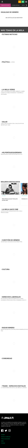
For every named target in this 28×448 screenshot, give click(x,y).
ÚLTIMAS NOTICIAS (16, 5)
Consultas (3, 443)
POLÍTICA (24, 5)
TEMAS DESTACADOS (5, 5)
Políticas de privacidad (5, 438)
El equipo (3, 434)
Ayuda (2, 440)
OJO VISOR (3, 195)
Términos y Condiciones (5, 436)
